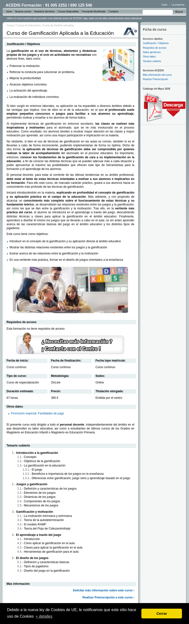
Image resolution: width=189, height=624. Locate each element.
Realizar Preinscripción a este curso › (108, 597)
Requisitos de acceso (154, 48)
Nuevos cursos (23, 11)
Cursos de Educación (28, 25)
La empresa (178, 4)
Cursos (10, 25)
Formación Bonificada (93, 11)
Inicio (164, 4)
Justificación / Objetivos (156, 43)
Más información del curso (157, 75)
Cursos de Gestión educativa (58, 25)
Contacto (113, 11)
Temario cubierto (152, 61)
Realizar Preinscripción (155, 79)
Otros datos (149, 56)
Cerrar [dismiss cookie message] (161, 613)
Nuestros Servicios (44, 11)
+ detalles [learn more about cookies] (44, 616)
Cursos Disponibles (68, 11)
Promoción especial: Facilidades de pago (37, 413)
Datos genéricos (152, 52)
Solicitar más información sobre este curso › (103, 590)
